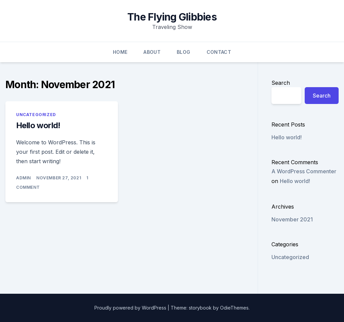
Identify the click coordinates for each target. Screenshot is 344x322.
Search (280, 82)
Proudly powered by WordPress (131, 308)
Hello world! (38, 125)
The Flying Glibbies (172, 17)
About (152, 52)
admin (23, 177)
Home (120, 52)
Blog (183, 52)
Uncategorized (36, 114)
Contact (219, 52)
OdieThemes (234, 308)
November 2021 (292, 219)
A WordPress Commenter (303, 171)
